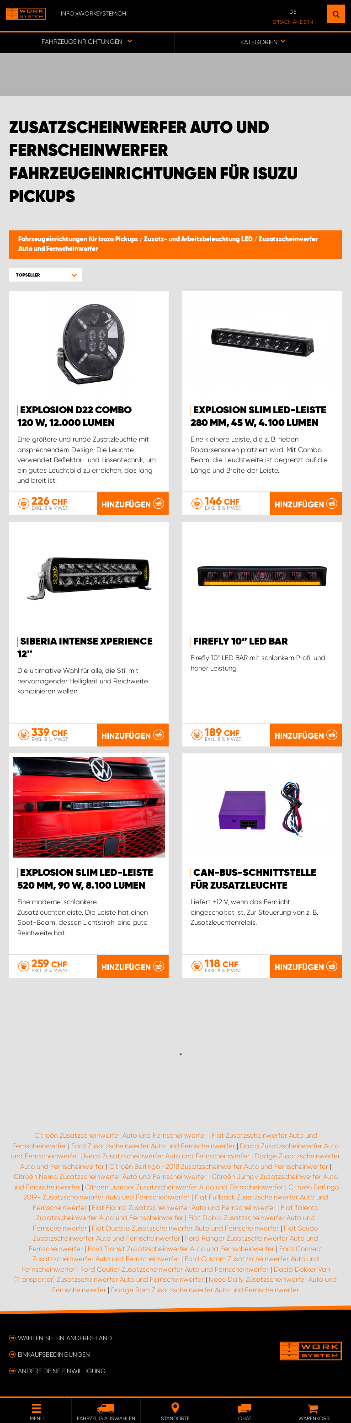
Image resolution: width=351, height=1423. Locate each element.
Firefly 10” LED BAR (240, 642)
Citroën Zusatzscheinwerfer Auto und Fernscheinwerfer (120, 1135)
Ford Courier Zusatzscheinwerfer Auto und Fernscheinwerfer (174, 1269)
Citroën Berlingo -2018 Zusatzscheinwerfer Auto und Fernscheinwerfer (218, 1166)
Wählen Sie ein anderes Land (65, 1338)
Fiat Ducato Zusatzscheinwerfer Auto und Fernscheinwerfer (185, 1228)
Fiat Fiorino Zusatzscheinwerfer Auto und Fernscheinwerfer (184, 1208)
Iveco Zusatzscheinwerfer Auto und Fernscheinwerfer (167, 1156)
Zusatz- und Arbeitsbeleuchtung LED (199, 239)
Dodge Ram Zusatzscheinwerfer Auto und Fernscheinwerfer (205, 1290)
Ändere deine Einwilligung (62, 1371)
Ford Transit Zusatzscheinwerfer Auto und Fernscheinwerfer (181, 1249)
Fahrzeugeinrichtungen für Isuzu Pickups (78, 239)
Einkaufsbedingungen (54, 1354)
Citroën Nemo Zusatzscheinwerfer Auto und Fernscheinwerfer (110, 1177)
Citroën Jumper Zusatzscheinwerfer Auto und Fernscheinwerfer (184, 1187)
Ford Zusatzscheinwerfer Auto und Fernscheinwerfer (153, 1146)
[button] (45, 275)
